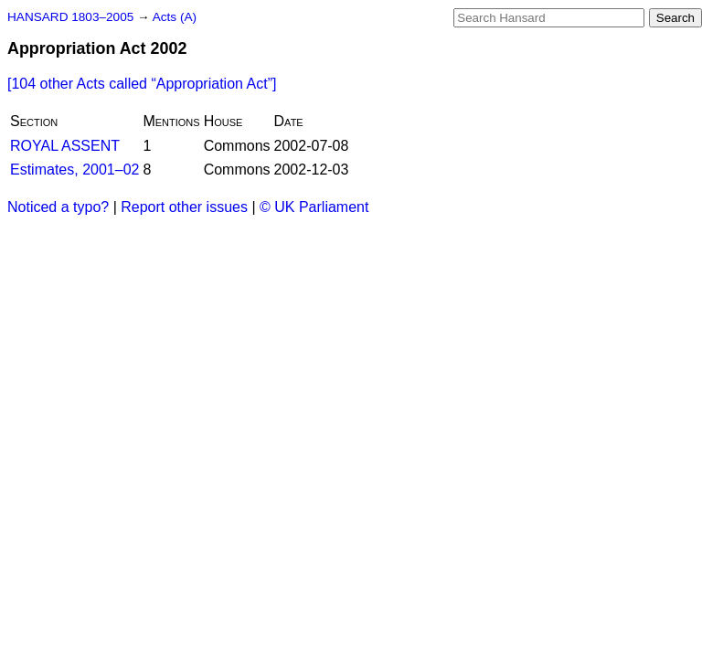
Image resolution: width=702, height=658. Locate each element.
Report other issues (184, 207)
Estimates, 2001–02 (74, 169)
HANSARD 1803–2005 (70, 17)
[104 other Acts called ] (141, 83)
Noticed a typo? (58, 207)
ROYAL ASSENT (65, 146)
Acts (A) (175, 17)
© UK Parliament (314, 207)
